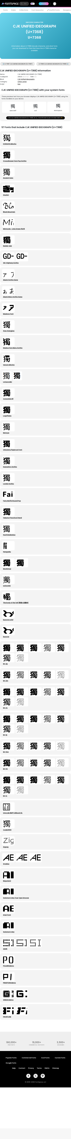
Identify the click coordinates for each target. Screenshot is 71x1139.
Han (19, 84)
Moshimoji (8, 595)
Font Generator (38, 10)
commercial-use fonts (36, 1126)
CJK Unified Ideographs (26, 79)
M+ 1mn (6, 808)
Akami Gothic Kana (11, 289)
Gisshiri (6, 199)
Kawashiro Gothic (11, 487)
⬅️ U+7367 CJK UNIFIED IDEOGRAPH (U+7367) (17, 64)
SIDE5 (6, 1026)
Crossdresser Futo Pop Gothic (15, 163)
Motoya (7, 451)
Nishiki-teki (8, 253)
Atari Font (7, 990)
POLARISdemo (9, 1044)
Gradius (7, 936)
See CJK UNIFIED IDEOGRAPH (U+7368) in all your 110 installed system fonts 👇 (35, 118)
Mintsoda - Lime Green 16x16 (14, 235)
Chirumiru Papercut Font (13, 469)
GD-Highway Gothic (11, 271)
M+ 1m (6, 836)
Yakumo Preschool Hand (13, 541)
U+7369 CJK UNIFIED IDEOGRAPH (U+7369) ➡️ (53, 64)
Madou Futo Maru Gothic (13, 361)
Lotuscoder (8, 397)
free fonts (11, 1126)
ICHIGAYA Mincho (10, 145)
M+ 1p (6, 780)
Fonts (5, 10)
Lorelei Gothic (9, 505)
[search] (24, 4)
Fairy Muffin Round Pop (12, 523)
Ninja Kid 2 (7, 954)
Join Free (64, 3)
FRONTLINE (8, 1098)
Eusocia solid (9, 649)
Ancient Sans (9, 181)
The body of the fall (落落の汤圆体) (16, 631)
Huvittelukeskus (10, 559)
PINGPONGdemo (10, 1062)
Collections (23, 10)
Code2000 (8, 900)
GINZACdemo (9, 1080)
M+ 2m (6, 724)
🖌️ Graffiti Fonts (53, 10)
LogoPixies (8, 433)
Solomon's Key (9, 1008)
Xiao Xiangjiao (9, 343)
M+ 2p (6, 696)
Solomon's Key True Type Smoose (16, 972)
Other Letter (22, 82)
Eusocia (7, 667)
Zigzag (6, 918)
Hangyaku (7, 577)
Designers (60, 1126)
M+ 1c (6, 864)
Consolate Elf (9, 415)
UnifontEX (7, 613)
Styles (13, 10)
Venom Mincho (9, 379)
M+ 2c (6, 752)
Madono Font (9, 325)
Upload (43, 3)
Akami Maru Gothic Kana (13, 307)
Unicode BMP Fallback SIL (13, 882)
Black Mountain (10, 217)
